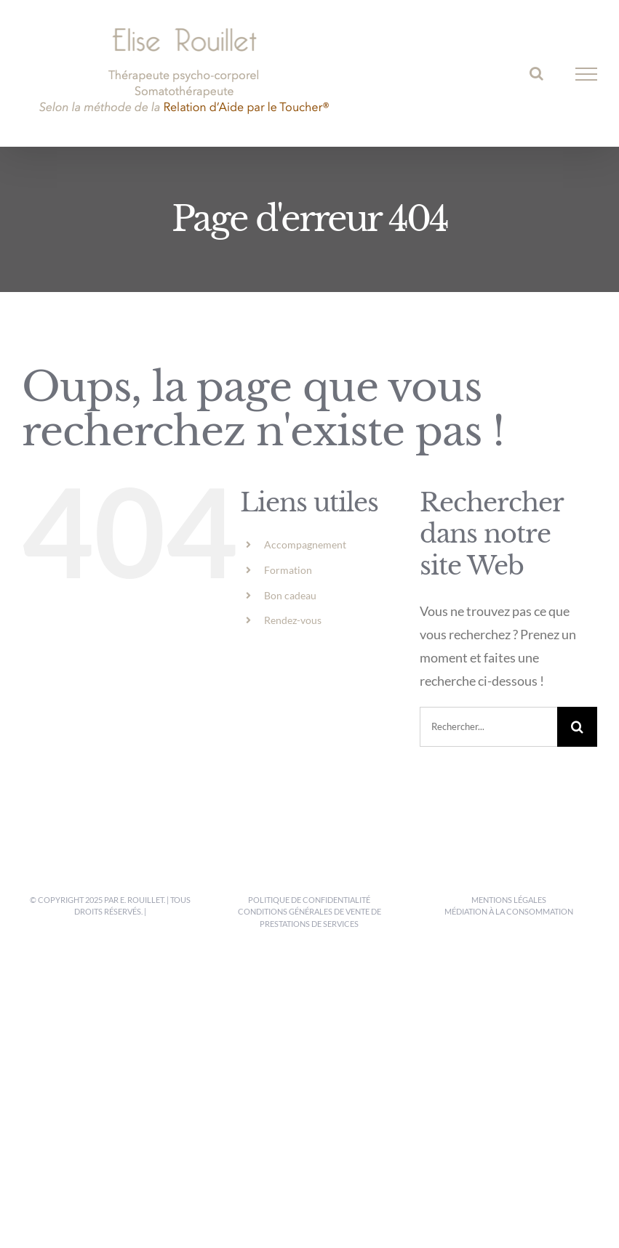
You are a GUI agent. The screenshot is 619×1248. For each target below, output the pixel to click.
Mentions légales (508, 899)
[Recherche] (577, 727)
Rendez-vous (293, 620)
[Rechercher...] (488, 727)
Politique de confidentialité (309, 899)
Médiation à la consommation (508, 911)
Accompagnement (305, 544)
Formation (288, 570)
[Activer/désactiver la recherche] (536, 73)
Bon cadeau (290, 595)
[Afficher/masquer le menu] (586, 74)
